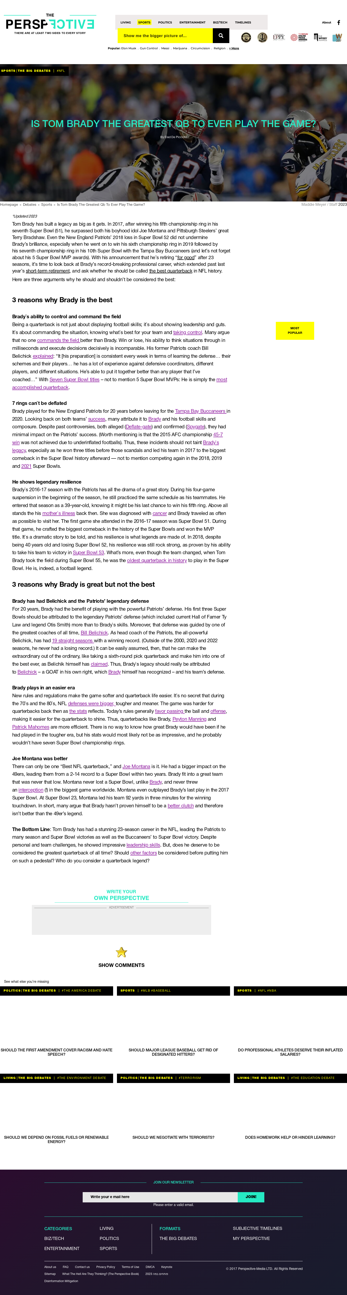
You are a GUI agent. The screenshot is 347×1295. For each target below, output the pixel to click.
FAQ (65, 1267)
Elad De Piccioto (176, 137)
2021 (26, 466)
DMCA (150, 1267)
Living (126, 22)
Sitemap (50, 1274)
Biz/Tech (220, 22)
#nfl (60, 71)
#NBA (271, 990)
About (326, 22)
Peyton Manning (190, 719)
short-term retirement (47, 271)
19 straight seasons (73, 641)
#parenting (310, 754)
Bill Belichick (94, 633)
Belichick (27, 672)
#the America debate (81, 990)
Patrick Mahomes (30, 727)
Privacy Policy (105, 1267)
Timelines (243, 22)
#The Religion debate (320, 549)
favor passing (170, 711)
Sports (144, 22)
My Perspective (251, 1239)
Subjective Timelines (257, 1229)
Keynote (166, 1267)
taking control (187, 332)
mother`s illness (58, 513)
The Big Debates (34, 71)
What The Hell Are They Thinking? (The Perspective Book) (100, 1274)
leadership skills (143, 845)
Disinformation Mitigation (61, 1281)
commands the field (58, 340)
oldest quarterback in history (157, 560)
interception (30, 790)
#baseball (160, 990)
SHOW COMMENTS (121, 965)
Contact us (82, 1267)
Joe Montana (136, 767)
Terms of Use (130, 1267)
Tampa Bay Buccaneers (200, 411)
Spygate (195, 427)
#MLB (145, 990)
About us (50, 1267)
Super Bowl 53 (88, 553)
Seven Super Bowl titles (75, 380)
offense (218, 711)
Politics (165, 22)
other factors (143, 853)
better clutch (181, 806)
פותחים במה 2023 (156, 1274)
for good (186, 258)
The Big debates (178, 1239)
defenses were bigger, (92, 704)
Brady (154, 419)
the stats (78, 711)
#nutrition (332, 754)
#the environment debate (81, 1078)
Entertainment (192, 22)
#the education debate (312, 1078)
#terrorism (189, 1078)
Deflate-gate (138, 427)
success (96, 419)
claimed (99, 664)
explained (43, 356)
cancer (160, 513)
